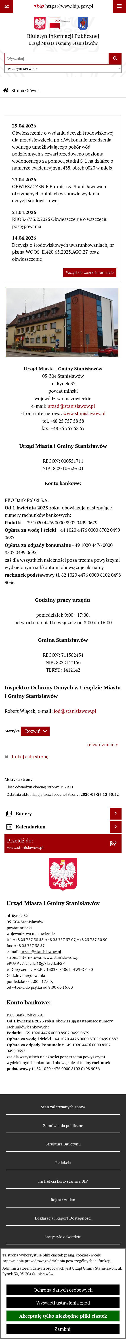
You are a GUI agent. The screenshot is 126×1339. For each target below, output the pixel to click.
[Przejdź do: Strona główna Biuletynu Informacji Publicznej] (5, 91)
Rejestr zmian (63, 1199)
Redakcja (63, 1162)
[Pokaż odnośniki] (6, 6)
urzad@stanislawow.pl (71, 406)
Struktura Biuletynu (63, 1144)
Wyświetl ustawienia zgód (63, 1303)
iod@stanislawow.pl (75, 711)
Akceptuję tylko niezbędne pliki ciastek (63, 1316)
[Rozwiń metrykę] (35, 731)
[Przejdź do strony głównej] (63, 32)
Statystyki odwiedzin (63, 1236)
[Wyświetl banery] (116, 813)
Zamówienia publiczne (63, 1125)
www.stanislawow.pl (84, 413)
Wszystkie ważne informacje (90, 272)
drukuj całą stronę (29, 757)
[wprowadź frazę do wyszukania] (56, 59)
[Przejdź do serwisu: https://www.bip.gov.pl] (63, 6)
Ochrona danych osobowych (63, 1290)
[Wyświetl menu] (119, 6)
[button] (62, 355)
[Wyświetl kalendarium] (116, 827)
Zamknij (63, 1329)
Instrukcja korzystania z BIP (63, 1181)
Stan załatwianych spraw (63, 1106)
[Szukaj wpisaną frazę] (115, 59)
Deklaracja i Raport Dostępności (63, 1218)
